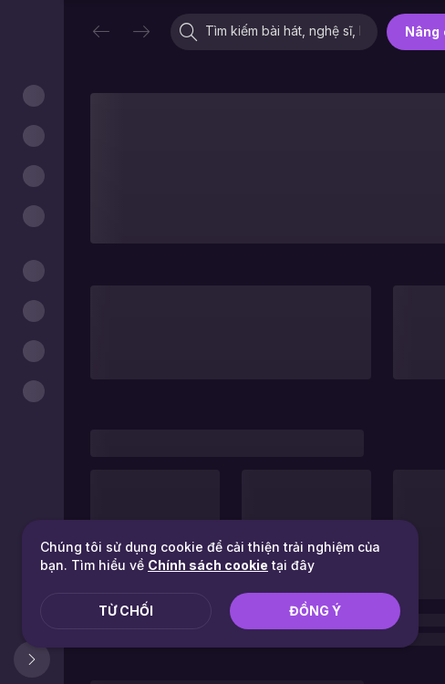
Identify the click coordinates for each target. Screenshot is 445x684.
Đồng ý (315, 610)
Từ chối (125, 610)
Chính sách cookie (208, 565)
